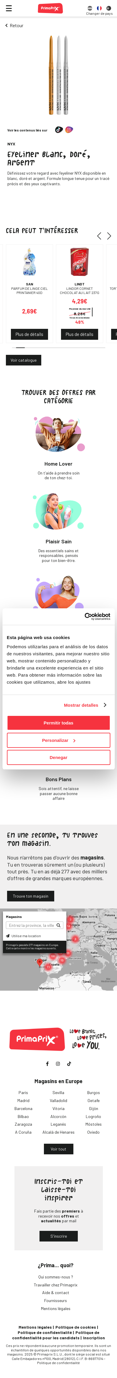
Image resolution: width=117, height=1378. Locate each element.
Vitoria (58, 1108)
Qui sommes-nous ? (55, 1276)
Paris (23, 1092)
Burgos (93, 1092)
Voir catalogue (24, 360)
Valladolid (58, 1100)
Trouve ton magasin (30, 895)
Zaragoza (23, 1124)
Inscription (94, 1337)
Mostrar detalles (81, 705)
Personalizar (58, 740)
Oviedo (93, 1132)
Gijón (93, 1108)
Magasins (14, 916)
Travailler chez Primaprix (56, 1284)
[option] (90, 8)
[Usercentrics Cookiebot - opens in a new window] (84, 616)
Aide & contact (55, 1292)
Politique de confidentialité (45, 1332)
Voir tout (58, 1148)
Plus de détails (29, 334)
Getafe (94, 1100)
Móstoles (93, 1124)
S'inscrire (58, 1236)
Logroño (93, 1116)
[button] (101, 236)
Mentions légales (55, 1308)
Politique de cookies (75, 1327)
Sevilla (58, 1092)
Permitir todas (58, 722)
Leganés (58, 1124)
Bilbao (23, 1116)
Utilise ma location (23, 936)
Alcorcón (58, 1116)
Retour (16, 25)
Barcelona (23, 1108)
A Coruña (23, 1132)
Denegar (58, 757)
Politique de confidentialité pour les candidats (55, 1335)
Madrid (23, 1100)
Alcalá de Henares (58, 1132)
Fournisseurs (55, 1300)
